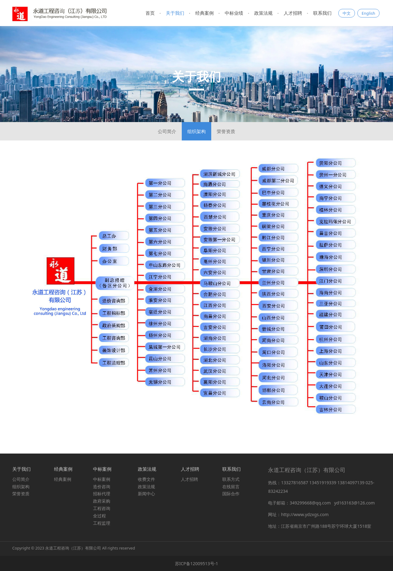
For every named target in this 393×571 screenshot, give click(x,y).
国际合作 (230, 493)
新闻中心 (146, 493)
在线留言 (230, 486)
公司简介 (167, 131)
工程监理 (101, 523)
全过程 (99, 516)
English (368, 13)
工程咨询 (101, 508)
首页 (150, 13)
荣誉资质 (226, 131)
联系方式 (230, 479)
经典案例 (204, 13)
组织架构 (196, 131)
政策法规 (263, 13)
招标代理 (101, 493)
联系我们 (322, 13)
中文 (347, 13)
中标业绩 (234, 13)
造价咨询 (101, 486)
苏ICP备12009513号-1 (196, 563)
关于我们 (175, 13)
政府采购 (101, 501)
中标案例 (101, 479)
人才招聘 (293, 13)
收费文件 (146, 479)
